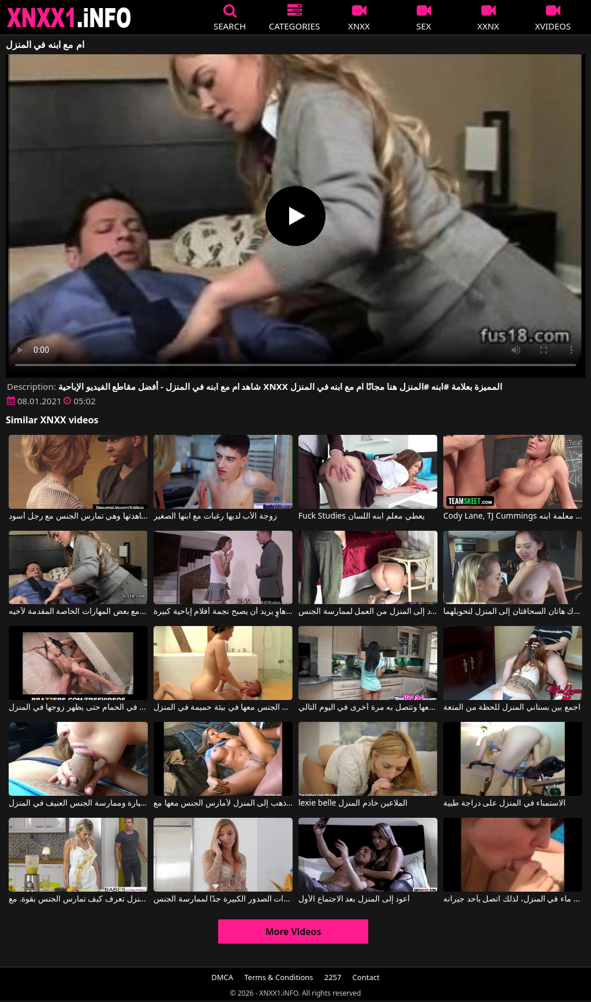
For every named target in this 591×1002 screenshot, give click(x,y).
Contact (366, 977)
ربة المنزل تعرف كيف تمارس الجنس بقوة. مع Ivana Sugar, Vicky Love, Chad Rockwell (78, 899)
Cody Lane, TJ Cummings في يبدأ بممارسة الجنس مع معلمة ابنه (512, 516)
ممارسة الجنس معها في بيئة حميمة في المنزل (223, 707)
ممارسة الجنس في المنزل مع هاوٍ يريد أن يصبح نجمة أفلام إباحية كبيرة (223, 611)
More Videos (293, 931)
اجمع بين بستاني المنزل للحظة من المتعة (512, 707)
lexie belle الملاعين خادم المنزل (352, 803)
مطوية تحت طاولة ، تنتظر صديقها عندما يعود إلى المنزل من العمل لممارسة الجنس (367, 611)
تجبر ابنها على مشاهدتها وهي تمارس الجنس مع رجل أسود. (78, 516)
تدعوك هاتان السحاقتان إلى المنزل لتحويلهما (512, 611)
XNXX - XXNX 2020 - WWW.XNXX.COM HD (69, 18)
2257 (333, 977)
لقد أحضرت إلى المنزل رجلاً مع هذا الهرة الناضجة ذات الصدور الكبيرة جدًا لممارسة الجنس (223, 899)
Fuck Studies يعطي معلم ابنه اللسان (361, 516)
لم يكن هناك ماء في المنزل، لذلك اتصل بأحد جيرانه (512, 899)
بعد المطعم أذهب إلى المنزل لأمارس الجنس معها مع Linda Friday (223, 803)
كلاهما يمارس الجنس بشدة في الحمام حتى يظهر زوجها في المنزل (78, 707)
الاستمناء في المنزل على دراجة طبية (504, 803)
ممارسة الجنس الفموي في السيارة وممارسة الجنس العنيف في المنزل (78, 803)
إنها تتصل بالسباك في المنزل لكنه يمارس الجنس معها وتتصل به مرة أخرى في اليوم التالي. (367, 707)
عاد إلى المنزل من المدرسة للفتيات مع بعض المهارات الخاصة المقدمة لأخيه (78, 611)
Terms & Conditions (278, 977)
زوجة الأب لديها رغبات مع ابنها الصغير (215, 516)
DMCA (222, 977)
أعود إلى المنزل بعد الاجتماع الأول (354, 899)
